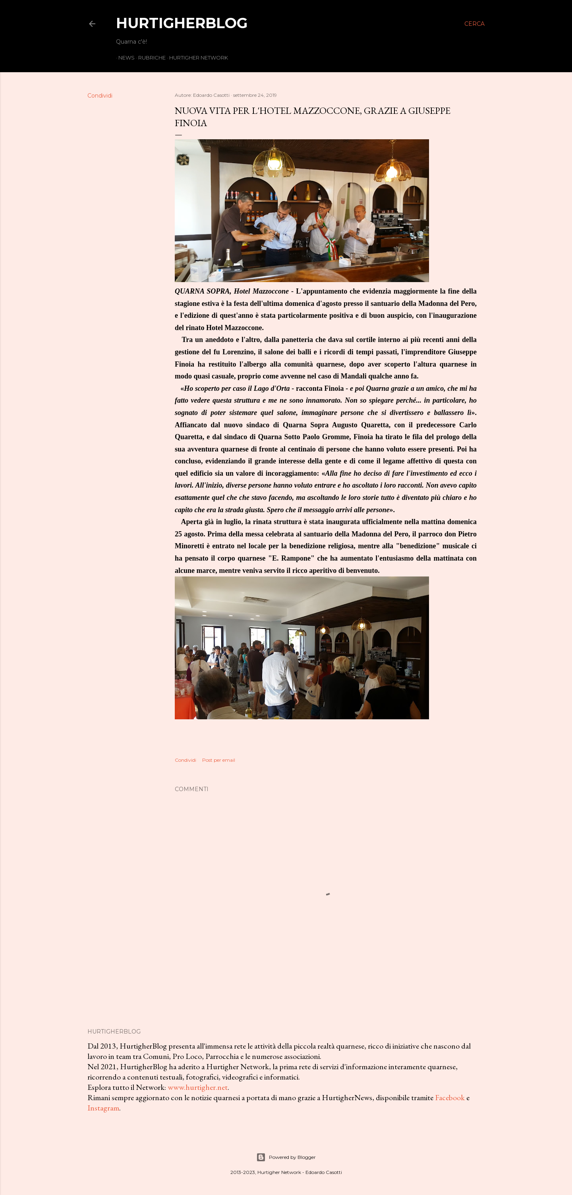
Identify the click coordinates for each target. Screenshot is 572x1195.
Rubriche (149, 57)
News (124, 57)
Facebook (450, 1097)
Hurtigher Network (196, 57)
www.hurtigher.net (198, 1087)
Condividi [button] (99, 95)
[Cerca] (474, 23)
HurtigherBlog (181, 23)
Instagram (103, 1108)
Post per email (218, 760)
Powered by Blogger (286, 1157)
